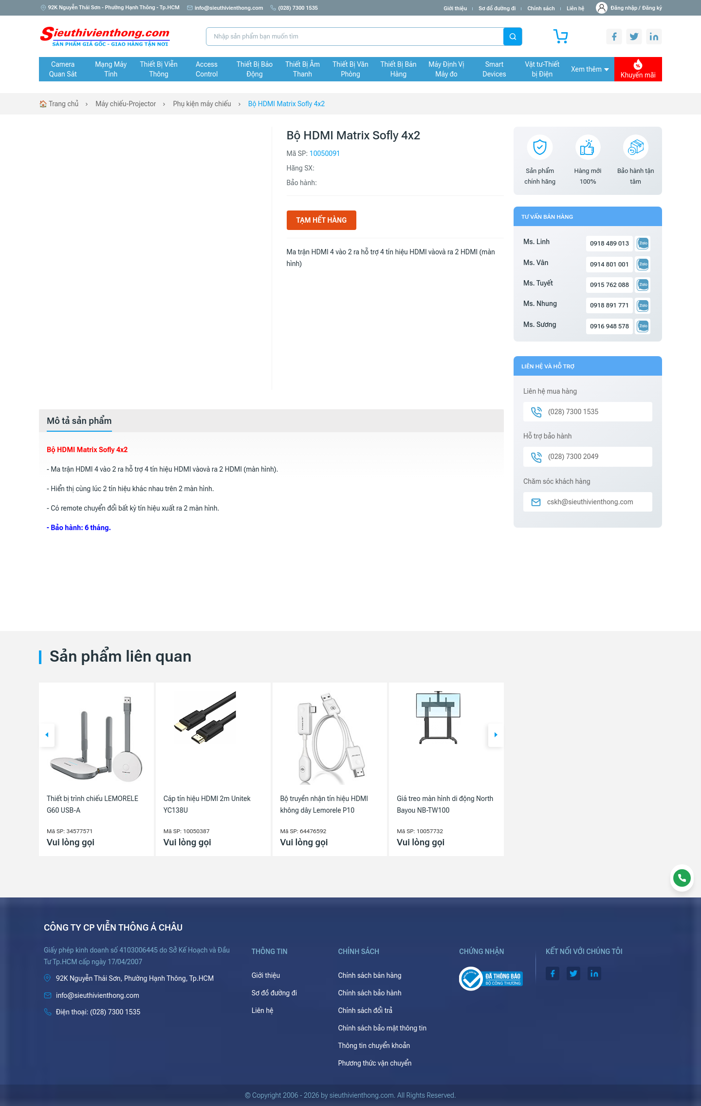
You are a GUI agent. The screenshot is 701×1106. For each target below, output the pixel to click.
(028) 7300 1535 (294, 8)
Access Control (207, 69)
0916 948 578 (609, 326)
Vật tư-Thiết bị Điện (542, 69)
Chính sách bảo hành (369, 993)
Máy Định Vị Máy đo (446, 69)
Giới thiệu (455, 8)
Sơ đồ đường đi (497, 8)
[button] (47, 735)
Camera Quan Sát (63, 69)
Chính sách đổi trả (365, 1010)
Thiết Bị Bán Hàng (399, 69)
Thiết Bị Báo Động (255, 69)
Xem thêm (590, 69)
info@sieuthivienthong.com (225, 8)
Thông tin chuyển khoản (374, 1045)
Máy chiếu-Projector (125, 104)
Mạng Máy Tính (111, 69)
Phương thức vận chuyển (374, 1063)
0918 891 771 (609, 305)
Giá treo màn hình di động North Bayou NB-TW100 (445, 804)
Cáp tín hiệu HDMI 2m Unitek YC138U (207, 804)
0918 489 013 (609, 243)
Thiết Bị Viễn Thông (159, 69)
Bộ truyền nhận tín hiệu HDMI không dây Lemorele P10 (324, 804)
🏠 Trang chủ (58, 104)
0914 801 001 (609, 264)
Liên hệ (576, 8)
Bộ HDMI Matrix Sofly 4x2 (286, 104)
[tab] (79, 421)
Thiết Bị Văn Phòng (350, 69)
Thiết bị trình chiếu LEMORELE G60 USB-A (92, 804)
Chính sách (540, 8)
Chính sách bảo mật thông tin (382, 1028)
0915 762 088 (609, 284)
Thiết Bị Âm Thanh (302, 69)
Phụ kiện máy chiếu (202, 104)
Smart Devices (494, 69)
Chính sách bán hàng (369, 975)
